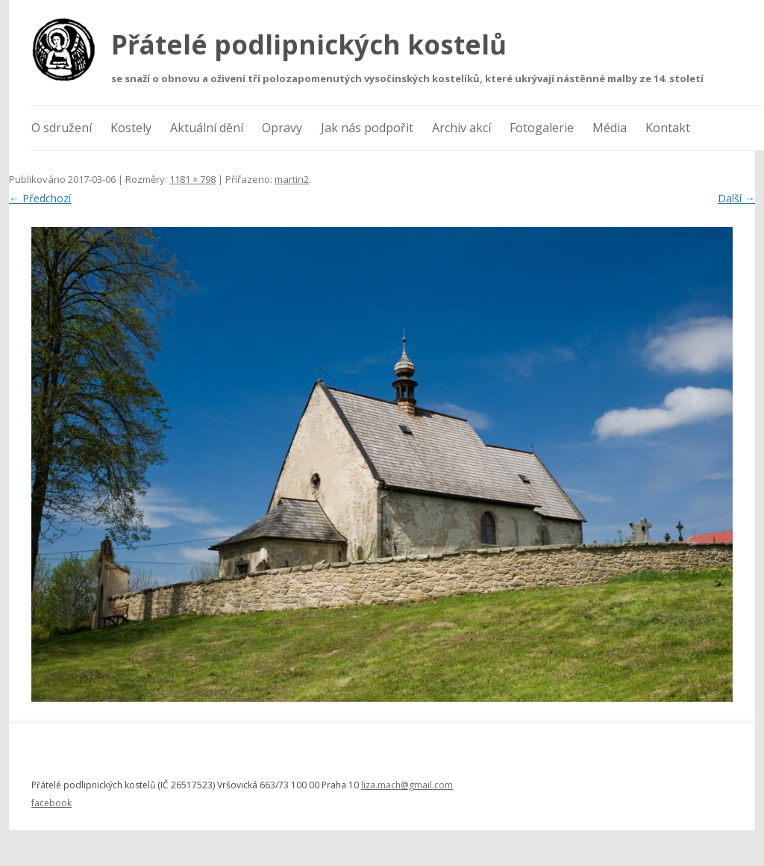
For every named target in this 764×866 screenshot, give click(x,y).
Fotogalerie (542, 127)
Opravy (282, 127)
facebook (51, 803)
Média (609, 127)
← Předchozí (40, 198)
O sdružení (61, 127)
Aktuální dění (206, 127)
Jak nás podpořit (367, 127)
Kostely (130, 127)
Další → (736, 198)
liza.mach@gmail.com (407, 785)
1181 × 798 (192, 179)
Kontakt (667, 127)
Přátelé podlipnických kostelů (309, 44)
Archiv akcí (461, 127)
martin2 (292, 179)
